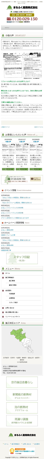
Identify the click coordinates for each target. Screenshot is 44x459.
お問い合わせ (27, 444)
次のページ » (38, 127)
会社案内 (37, 444)
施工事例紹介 (16, 444)
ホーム (6, 444)
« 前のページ (5, 127)
